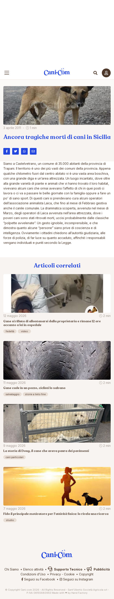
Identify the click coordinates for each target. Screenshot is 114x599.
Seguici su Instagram (76, 579)
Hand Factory (79, 592)
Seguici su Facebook (38, 579)
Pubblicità (98, 569)
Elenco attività (33, 569)
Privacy (55, 574)
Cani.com (57, 72)
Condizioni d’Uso (33, 574)
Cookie (69, 574)
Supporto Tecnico (65, 569)
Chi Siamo (11, 569)
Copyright (86, 574)
